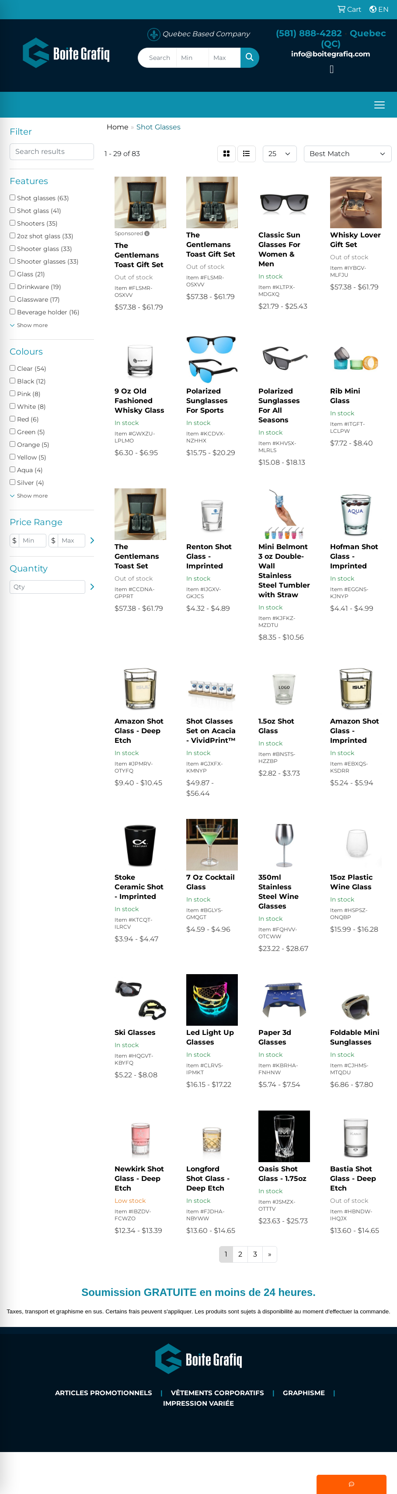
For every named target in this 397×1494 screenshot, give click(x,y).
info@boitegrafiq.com (330, 54)
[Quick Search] (157, 58)
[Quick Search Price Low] (192, 58)
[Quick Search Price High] (225, 58)
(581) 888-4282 (309, 33)
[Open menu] (379, 105)
